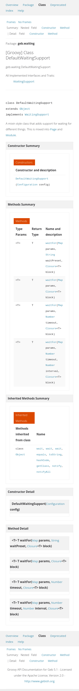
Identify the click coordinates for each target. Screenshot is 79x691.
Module (11, 135)
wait (40, 449)
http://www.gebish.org (40, 681)
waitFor (50, 243)
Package (28, 5)
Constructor (49, 28)
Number (50, 317)
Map (60, 243)
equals (41, 454)
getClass (43, 466)
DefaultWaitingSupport (32, 179)
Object (25, 109)
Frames (11, 22)
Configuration (27, 185)
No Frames (24, 22)
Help (21, 10)
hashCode (43, 460)
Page (53, 129)
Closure (50, 266)
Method (64, 28)
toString (55, 454)
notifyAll (44, 472)
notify (56, 466)
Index (9, 10)
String (50, 255)
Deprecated (58, 5)
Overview (12, 5)
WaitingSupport (23, 81)
